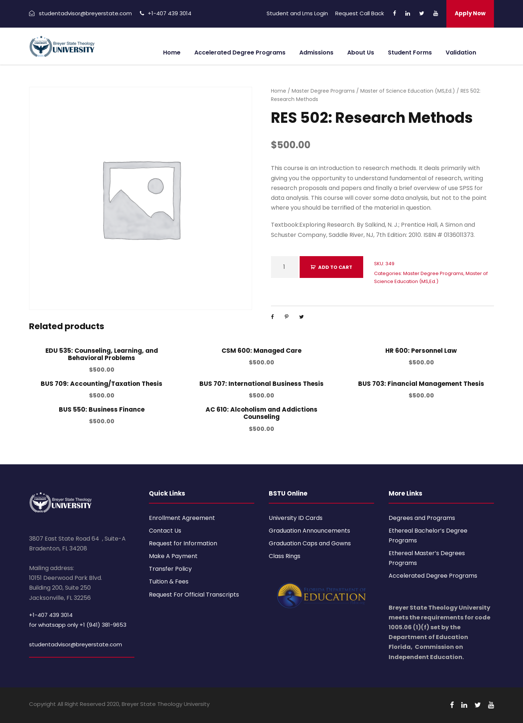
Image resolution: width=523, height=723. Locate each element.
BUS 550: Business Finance (102, 409)
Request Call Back (359, 13)
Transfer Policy (170, 569)
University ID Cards (296, 518)
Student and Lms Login (297, 13)
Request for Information (183, 543)
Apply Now (470, 13)
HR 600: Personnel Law (421, 350)
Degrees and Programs (422, 518)
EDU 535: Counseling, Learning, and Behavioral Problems (101, 354)
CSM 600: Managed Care (261, 350)
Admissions (316, 52)
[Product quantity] (284, 267)
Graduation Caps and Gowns (310, 543)
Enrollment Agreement (182, 518)
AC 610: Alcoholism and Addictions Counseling (261, 413)
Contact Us (165, 530)
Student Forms (410, 52)
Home (172, 52)
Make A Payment (173, 556)
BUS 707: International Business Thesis (261, 383)
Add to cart (335, 267)
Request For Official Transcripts (194, 594)
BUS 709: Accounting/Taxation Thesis (101, 383)
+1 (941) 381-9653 (103, 625)
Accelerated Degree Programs (239, 52)
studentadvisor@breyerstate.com (75, 644)
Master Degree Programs (323, 90)
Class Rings (284, 556)
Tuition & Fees (168, 581)
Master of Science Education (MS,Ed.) (407, 90)
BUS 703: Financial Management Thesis (421, 383)
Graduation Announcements (309, 530)
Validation (461, 52)
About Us (360, 52)
